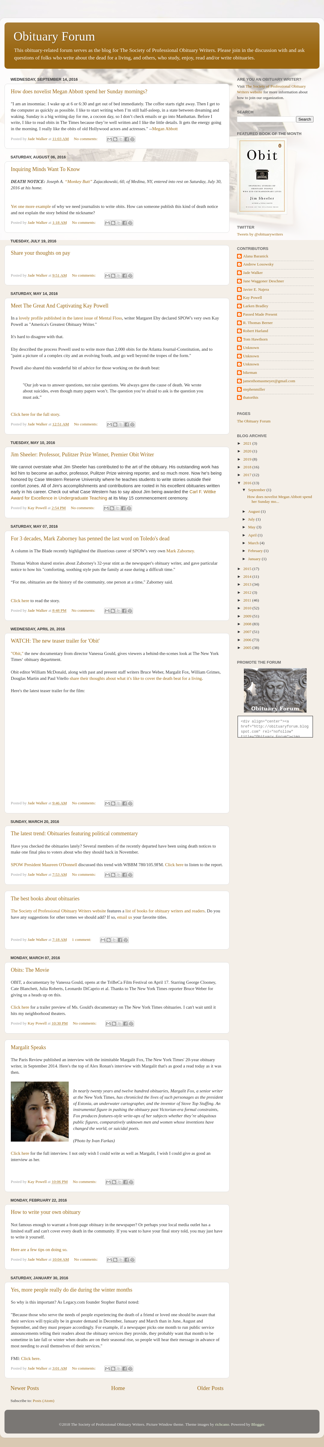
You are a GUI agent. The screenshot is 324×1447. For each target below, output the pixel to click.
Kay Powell (252, 297)
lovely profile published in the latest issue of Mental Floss (70, 318)
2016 (247, 483)
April (253, 535)
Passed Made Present (260, 314)
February (256, 550)
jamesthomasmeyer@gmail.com (269, 381)
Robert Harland (255, 331)
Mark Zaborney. (180, 550)
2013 (247, 584)
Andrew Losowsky (258, 264)
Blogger (257, 1424)
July (252, 519)
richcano (222, 1424)
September (257, 490)
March (254, 543)
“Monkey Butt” (78, 181)
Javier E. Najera (256, 289)
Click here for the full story (35, 414)
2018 (247, 467)
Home (118, 1388)
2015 (247, 568)
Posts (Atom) (43, 1400)
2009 (247, 616)
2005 (247, 647)
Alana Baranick (255, 256)
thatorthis (250, 397)
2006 (247, 640)
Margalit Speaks (28, 1047)
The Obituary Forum (254, 421)
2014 (247, 576)
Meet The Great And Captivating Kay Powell (60, 306)
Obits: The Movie (30, 970)
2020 (247, 451)
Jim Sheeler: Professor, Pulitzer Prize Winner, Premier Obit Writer (82, 455)
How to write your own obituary (45, 1212)
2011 (247, 600)
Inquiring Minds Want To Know (45, 169)
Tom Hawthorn (255, 339)
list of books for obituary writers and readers (165, 910)
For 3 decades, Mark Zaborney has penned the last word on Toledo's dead (90, 539)
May (252, 527)
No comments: (86, 139)
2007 (247, 631)
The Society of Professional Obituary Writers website (58, 910)
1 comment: (82, 939)
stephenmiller (254, 389)
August (254, 511)
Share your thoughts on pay (40, 253)
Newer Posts (24, 1388)
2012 (247, 592)
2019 (247, 459)
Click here (20, 600)
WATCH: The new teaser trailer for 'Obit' (55, 641)
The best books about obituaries (45, 899)
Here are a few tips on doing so (38, 1249)
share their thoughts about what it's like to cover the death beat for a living (136, 678)
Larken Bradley (255, 306)
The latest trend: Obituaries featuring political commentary (74, 833)
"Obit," (17, 653)
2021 (247, 443)
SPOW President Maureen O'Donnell (44, 864)
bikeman (250, 372)
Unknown (251, 347)
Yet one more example (31, 206)
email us (124, 917)
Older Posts (210, 1388)
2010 (247, 608)
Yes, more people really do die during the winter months (71, 1290)
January (255, 559)
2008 (247, 624)
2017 (247, 475)
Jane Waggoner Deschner (263, 281)
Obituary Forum (54, 36)
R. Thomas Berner (258, 322)
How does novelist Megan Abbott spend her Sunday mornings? (79, 92)
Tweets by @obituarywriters (260, 234)
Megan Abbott (165, 128)
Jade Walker (253, 272)
